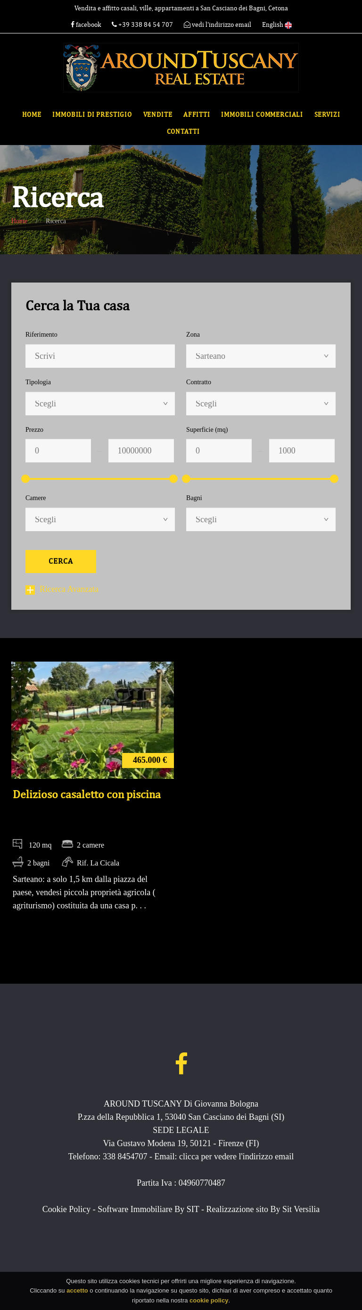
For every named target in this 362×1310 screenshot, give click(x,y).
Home (31, 115)
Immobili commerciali (262, 115)
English (277, 25)
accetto (77, 1294)
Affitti (196, 115)
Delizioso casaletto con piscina (87, 794)
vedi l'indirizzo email (217, 25)
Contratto (198, 382)
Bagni (194, 497)
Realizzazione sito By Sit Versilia (263, 1209)
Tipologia (38, 382)
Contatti (183, 132)
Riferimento (41, 334)
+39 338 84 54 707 (143, 25)
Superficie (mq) (207, 429)
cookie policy (208, 1303)
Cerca (61, 561)
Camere (35, 497)
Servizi (327, 115)
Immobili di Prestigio (92, 115)
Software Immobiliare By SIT (148, 1209)
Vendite (158, 115)
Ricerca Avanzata (62, 589)
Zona (193, 334)
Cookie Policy (66, 1209)
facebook (86, 25)
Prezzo (34, 429)
